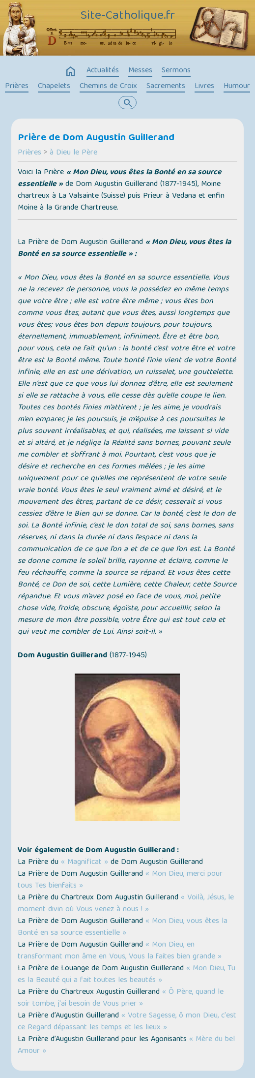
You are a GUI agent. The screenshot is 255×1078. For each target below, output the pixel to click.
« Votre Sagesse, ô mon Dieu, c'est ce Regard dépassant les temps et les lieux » (127, 1022)
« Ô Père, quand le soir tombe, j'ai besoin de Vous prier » (121, 998)
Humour (237, 86)
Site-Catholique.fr (128, 16)
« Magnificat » (84, 862)
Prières (16, 86)
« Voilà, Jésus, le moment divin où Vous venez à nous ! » (126, 904)
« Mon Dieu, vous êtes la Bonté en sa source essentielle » (122, 927)
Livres (204, 86)
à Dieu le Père (73, 153)
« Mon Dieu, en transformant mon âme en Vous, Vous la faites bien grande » (120, 951)
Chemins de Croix (108, 86)
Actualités (102, 71)
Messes (140, 71)
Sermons (176, 71)
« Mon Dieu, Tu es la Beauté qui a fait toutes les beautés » (126, 974)
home (70, 71)
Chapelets (54, 86)
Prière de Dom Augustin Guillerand (96, 138)
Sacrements (165, 86)
